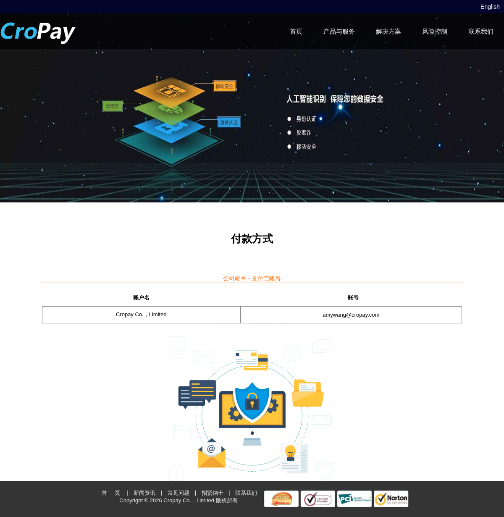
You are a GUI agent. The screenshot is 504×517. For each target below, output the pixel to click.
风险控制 (434, 31)
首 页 (111, 493)
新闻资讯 (144, 493)
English (490, 6)
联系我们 (481, 31)
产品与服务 (339, 31)
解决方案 (388, 31)
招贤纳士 (212, 493)
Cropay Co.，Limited (188, 500)
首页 (296, 31)
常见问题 (178, 493)
